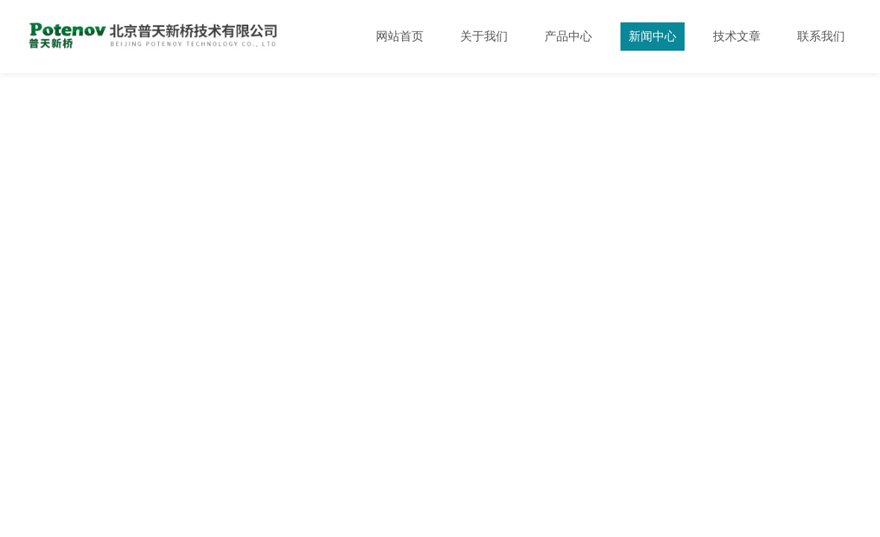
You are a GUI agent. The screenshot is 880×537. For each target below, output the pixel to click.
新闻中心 (652, 36)
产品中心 (568, 36)
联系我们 (821, 36)
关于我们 (484, 36)
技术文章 (737, 36)
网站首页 (400, 36)
